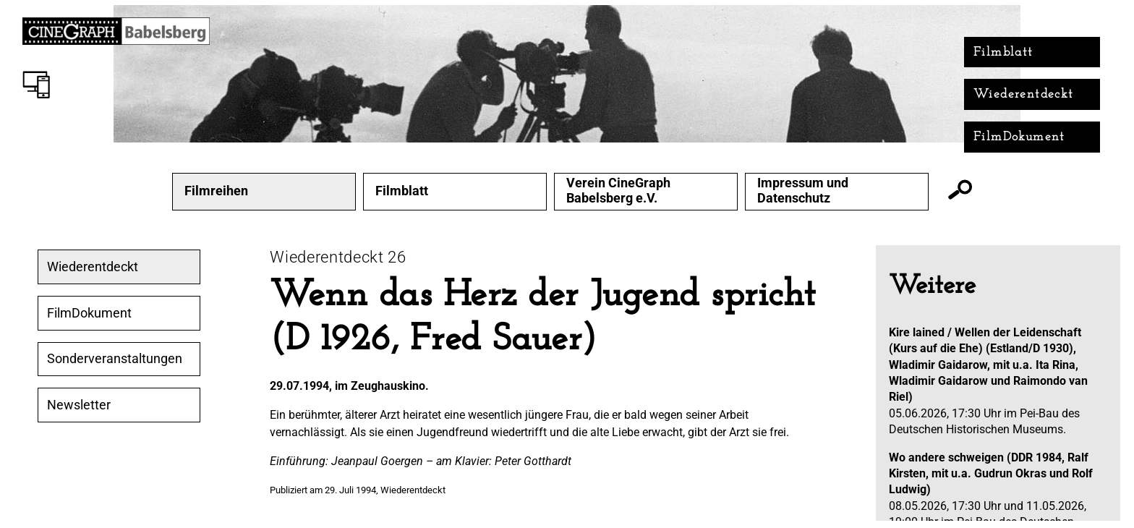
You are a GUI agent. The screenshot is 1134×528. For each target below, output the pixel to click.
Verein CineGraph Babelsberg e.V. (618, 190)
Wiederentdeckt (1023, 94)
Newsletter (79, 405)
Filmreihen (216, 191)
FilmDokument (1019, 137)
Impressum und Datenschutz (802, 190)
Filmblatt (1003, 52)
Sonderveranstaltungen (114, 359)
